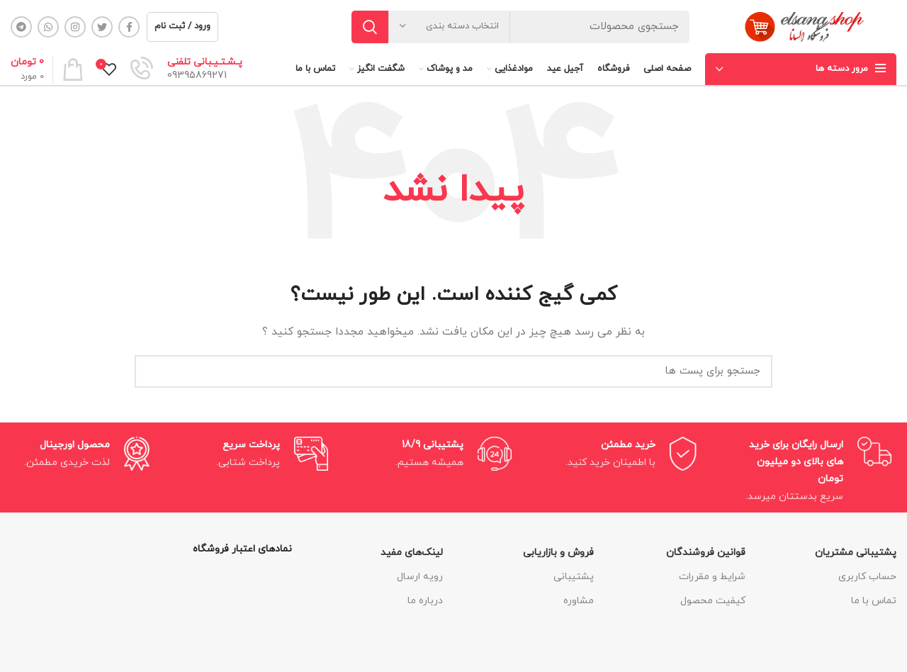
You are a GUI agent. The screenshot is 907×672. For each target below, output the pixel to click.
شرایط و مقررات (712, 576)
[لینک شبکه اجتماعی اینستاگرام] (75, 27)
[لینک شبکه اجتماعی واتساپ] (48, 27)
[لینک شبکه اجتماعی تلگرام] (21, 27)
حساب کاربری (867, 576)
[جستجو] (520, 27)
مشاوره (578, 600)
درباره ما (425, 600)
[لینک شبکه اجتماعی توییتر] (102, 27)
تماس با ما (873, 600)
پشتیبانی (573, 576)
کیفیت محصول (712, 600)
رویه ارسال (420, 576)
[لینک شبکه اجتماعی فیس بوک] (129, 27)
